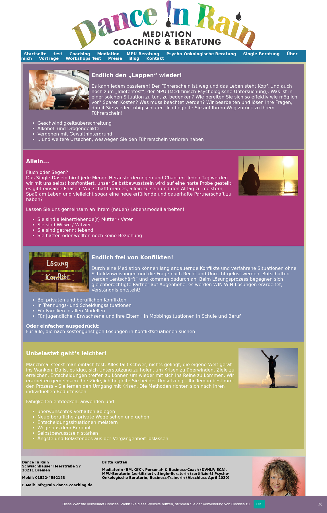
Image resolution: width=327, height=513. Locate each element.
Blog (134, 58)
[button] (30, 25)
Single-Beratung (261, 54)
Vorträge (49, 58)
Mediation (108, 54)
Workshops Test (83, 58)
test (58, 54)
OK (259, 504)
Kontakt (155, 58)
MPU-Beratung (143, 54)
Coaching (79, 54)
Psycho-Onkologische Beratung (201, 54)
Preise (115, 58)
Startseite (35, 54)
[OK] (320, 504)
